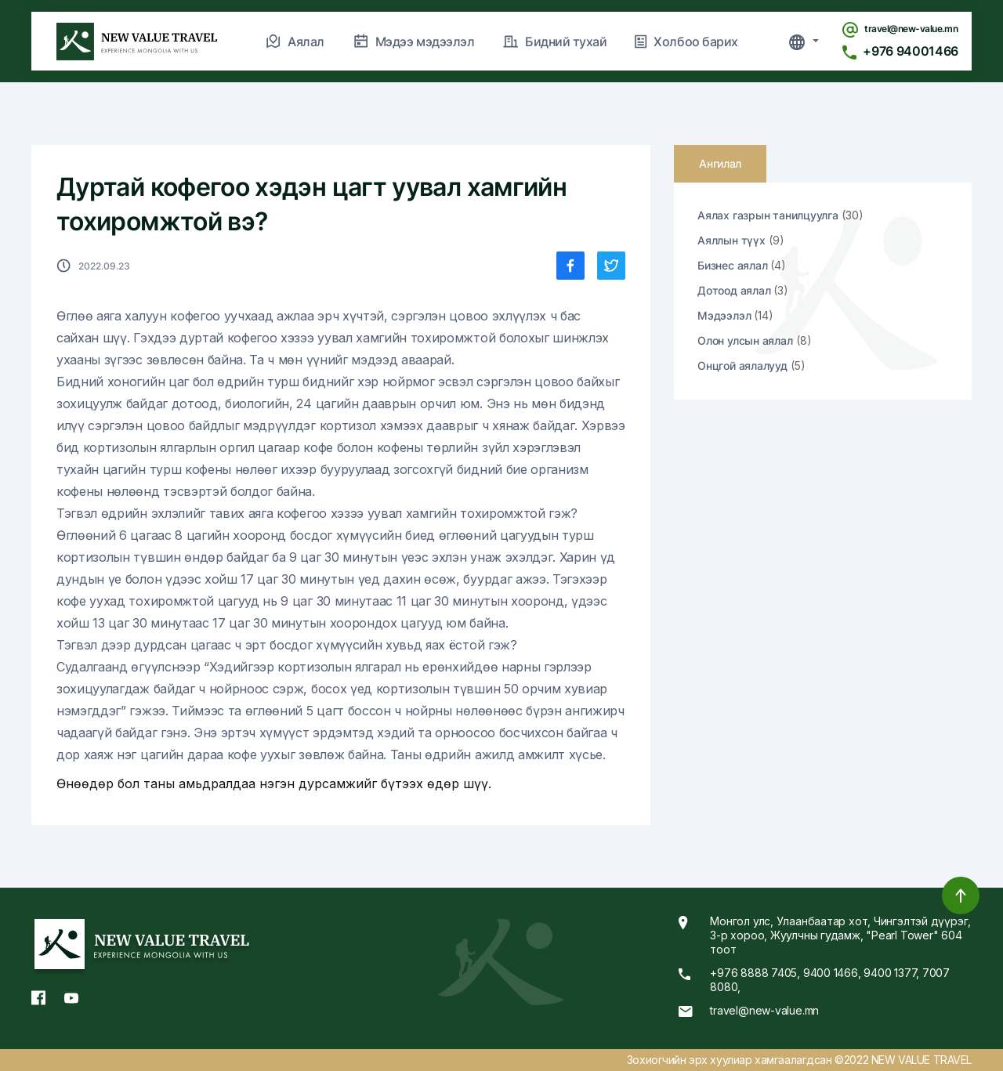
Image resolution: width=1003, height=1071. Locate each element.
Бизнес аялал (732, 265)
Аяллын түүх (731, 240)
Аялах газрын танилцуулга (767, 215)
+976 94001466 (910, 51)
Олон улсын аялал (744, 340)
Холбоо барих (686, 41)
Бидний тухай (554, 41)
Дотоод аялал (733, 290)
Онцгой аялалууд (742, 365)
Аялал (294, 41)
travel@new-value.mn (911, 28)
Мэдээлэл (724, 315)
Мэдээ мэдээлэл (413, 41)
